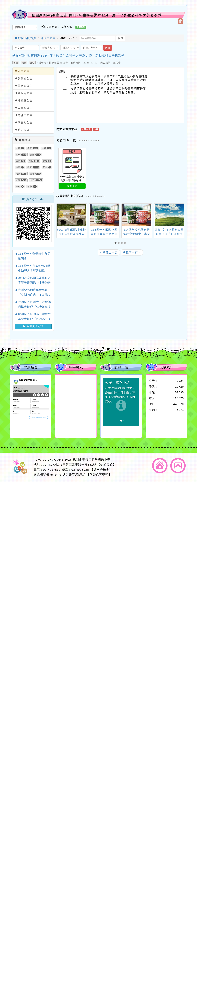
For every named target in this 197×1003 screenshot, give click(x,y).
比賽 (18, 180)
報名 (32, 174)
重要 (18, 161)
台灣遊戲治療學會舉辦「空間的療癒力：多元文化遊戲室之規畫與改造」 (34, 294)
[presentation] (59, 215)
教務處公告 (24, 78)
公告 (32, 63)
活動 (24, 63)
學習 (16, 63)
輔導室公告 (48, 38)
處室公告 (22, 71)
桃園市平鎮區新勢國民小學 (91, 459)
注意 (44, 148)
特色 (18, 186)
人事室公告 (24, 107)
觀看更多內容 (33, 326)
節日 (18, 167)
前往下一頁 (132, 252)
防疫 (45, 161)
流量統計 (166, 367)
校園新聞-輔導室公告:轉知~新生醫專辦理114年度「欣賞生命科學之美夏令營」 (99, 15)
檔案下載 (72, 186)
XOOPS (57, 459)
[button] (116, 243)
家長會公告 (24, 122)
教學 (29, 186)
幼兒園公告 (24, 129)
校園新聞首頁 (25, 38)
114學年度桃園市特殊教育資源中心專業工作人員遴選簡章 (136, 234)
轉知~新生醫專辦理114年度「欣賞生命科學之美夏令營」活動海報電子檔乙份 (68, 55)
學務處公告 (24, 85)
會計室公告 (24, 115)
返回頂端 (178, 465)
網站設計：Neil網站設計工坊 (21, 467)
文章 (18, 148)
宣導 (18, 155)
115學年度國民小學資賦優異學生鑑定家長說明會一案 (104, 234)
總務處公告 (24, 93)
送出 (107, 47)
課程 (31, 161)
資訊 (32, 155)
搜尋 (120, 38)
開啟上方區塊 (180, 21)
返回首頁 (160, 465)
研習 (29, 167)
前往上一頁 (109, 252)
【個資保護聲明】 (99, 474)
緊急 (45, 167)
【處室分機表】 (101, 469)
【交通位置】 (106, 464)
